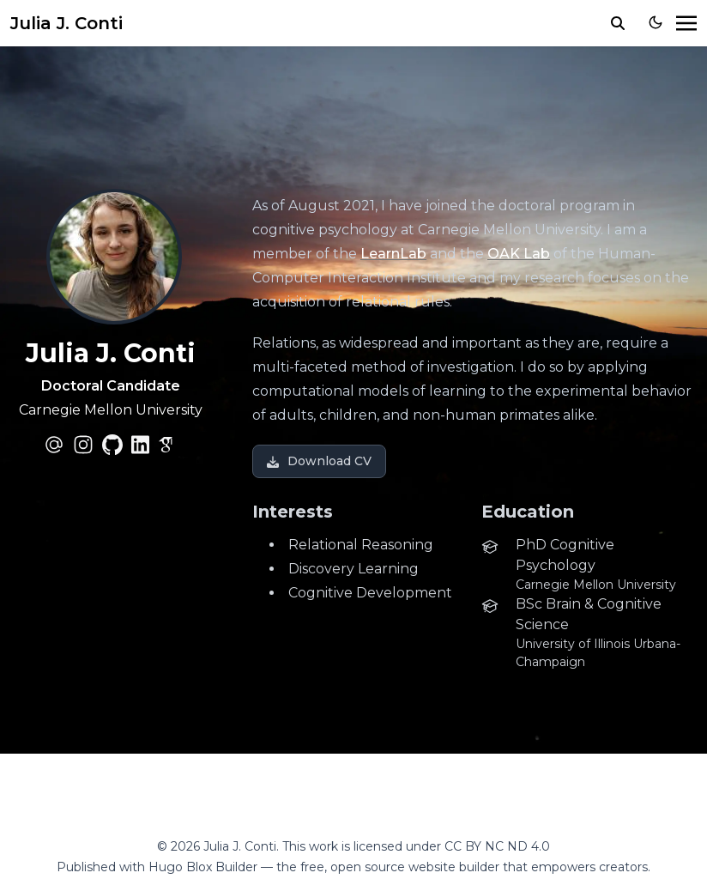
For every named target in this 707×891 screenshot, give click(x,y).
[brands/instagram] (83, 444)
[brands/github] (112, 444)
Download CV (319, 461)
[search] (618, 23)
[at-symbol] (54, 444)
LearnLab (393, 253)
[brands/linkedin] (140, 444)
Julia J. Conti (66, 23)
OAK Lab (518, 253)
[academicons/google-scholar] (168, 444)
